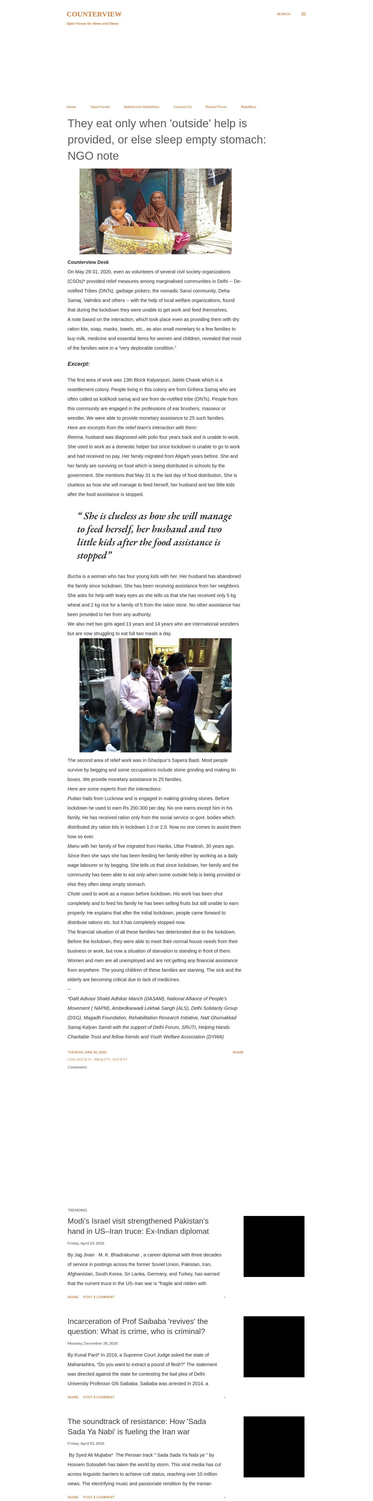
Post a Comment (99, 1297)
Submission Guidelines (141, 107)
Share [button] (238, 1052)
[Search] (283, 14)
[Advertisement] (186, 65)
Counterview (94, 14)
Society (120, 1059)
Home (71, 107)
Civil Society (80, 1059)
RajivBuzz (248, 107)
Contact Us (183, 107)
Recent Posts (216, 107)
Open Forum (100, 107)
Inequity (102, 1059)
